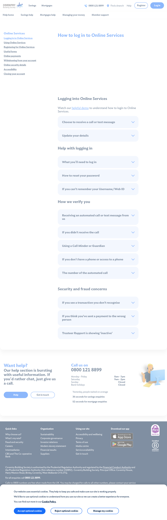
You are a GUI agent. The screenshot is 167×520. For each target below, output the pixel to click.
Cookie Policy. (49, 501)
